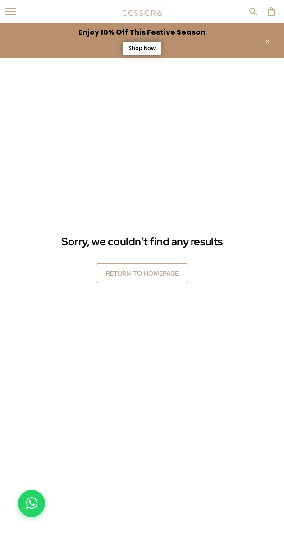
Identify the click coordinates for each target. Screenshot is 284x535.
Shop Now (142, 48)
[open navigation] (11, 12)
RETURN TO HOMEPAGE (142, 273)
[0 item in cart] (271, 11)
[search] (253, 11)
